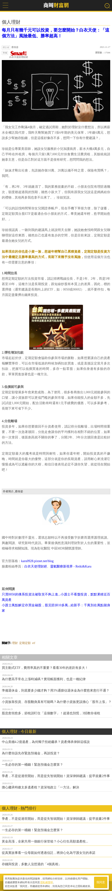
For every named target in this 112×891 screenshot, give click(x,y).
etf (33, 642)
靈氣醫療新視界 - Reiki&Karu (70, 566)
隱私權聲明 (46, 882)
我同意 (100, 882)
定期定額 (25, 642)
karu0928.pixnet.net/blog (37, 561)
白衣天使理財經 (35, 566)
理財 (15, 642)
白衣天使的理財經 (18, 54)
